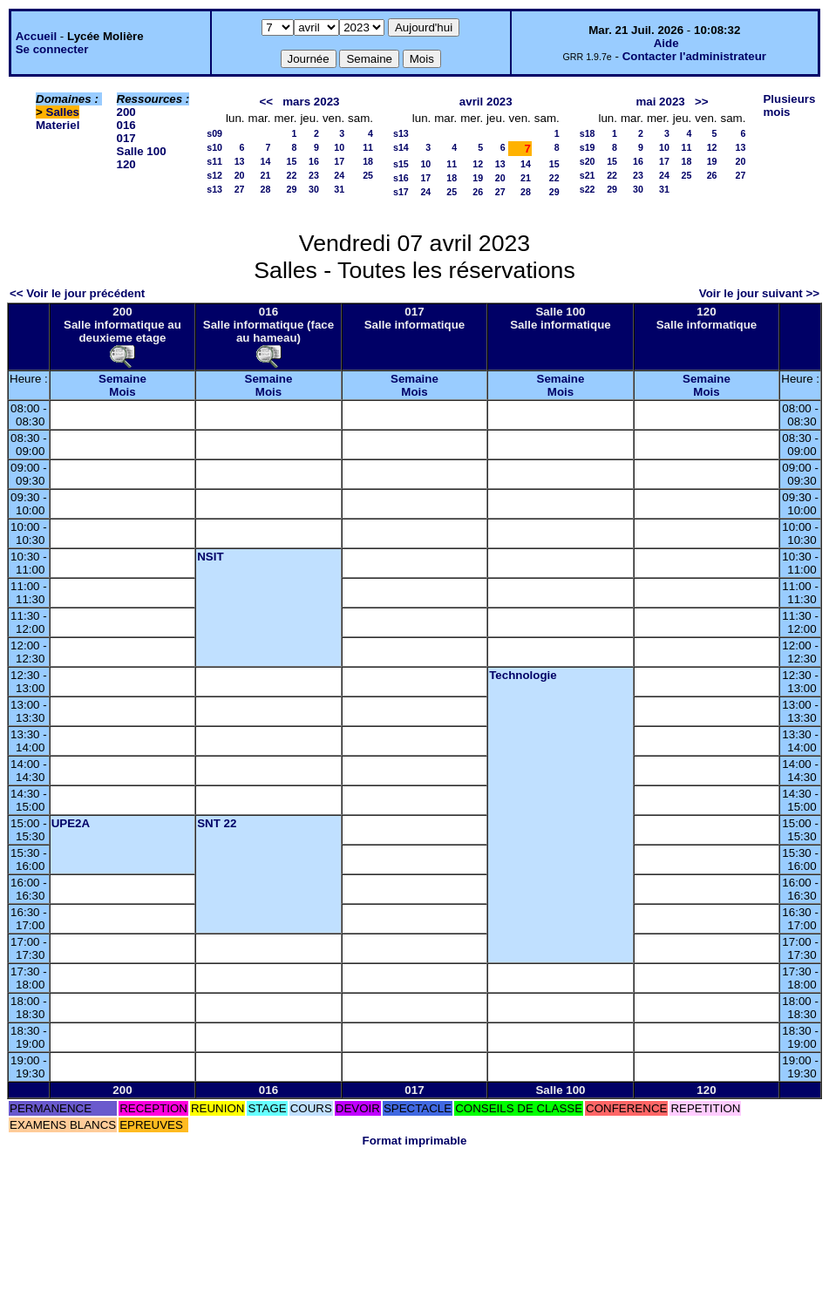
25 (368, 175)
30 (314, 189)
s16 (401, 178)
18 (368, 161)
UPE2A (70, 823)
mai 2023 (659, 101)
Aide (666, 43)
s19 (587, 147)
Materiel (57, 125)
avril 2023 (486, 101)
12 (477, 164)
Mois (122, 391)
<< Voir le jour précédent (77, 293)
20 (239, 175)
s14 (401, 147)
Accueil (36, 36)
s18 (587, 133)
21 (266, 175)
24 (339, 175)
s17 (401, 192)
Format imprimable (415, 1140)
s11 (214, 161)
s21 (587, 175)
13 (239, 161)
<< (267, 101)
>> (702, 101)
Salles (63, 112)
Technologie (523, 675)
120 (126, 164)
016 (126, 125)
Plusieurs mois (789, 105)
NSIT (210, 556)
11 (368, 147)
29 (292, 189)
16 (314, 161)
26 (477, 192)
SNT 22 (216, 823)
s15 (401, 164)
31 (339, 189)
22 (292, 175)
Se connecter (52, 49)
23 (314, 175)
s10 (214, 147)
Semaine (122, 378)
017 (126, 138)
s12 (214, 175)
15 (292, 161)
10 (339, 147)
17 (339, 161)
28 (266, 189)
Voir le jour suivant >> (759, 293)
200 (126, 112)
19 (477, 178)
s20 (587, 161)
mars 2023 (310, 101)
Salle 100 (141, 151)
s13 (214, 189)
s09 (214, 133)
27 (239, 189)
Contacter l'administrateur (694, 56)
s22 (587, 189)
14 (266, 161)
